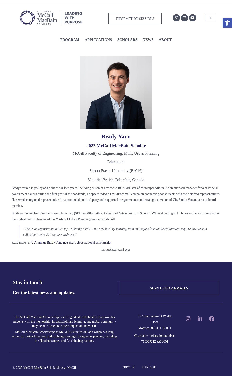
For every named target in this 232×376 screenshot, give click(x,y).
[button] (227, 23)
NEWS (148, 40)
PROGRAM (69, 40)
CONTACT (148, 367)
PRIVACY (128, 367)
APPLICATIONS (98, 40)
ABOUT (165, 40)
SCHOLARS (127, 40)
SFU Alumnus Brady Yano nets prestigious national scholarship (69, 242)
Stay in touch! (28, 282)
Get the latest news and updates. (44, 292)
